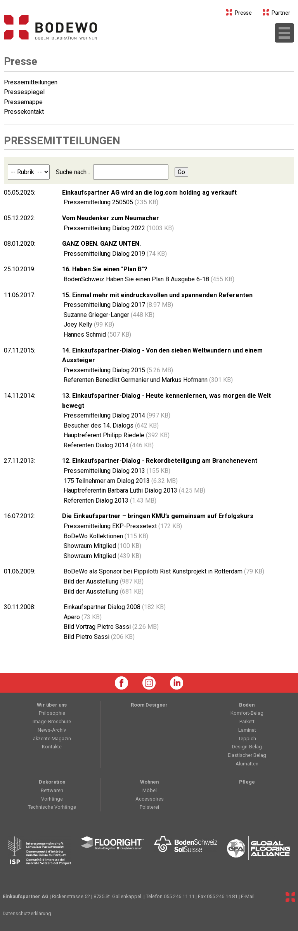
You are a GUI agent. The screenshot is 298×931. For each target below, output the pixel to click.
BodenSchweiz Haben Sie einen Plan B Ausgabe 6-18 (148, 279)
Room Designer (149, 705)
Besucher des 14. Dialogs (110, 425)
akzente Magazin (52, 738)
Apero (82, 617)
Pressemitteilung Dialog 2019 (114, 253)
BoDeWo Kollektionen (105, 536)
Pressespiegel (24, 92)
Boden (247, 705)
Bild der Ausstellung (103, 581)
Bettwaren (52, 790)
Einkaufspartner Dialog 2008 (114, 607)
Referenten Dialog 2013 (109, 500)
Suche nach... (115, 172)
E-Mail (248, 896)
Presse (239, 13)
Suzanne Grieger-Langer (108, 314)
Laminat (247, 730)
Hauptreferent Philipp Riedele (116, 435)
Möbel (149, 790)
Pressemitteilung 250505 (110, 202)
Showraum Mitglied (101, 545)
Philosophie (52, 713)
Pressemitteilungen (30, 82)
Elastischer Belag (247, 755)
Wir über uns (52, 705)
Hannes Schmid (96, 334)
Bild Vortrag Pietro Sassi (110, 626)
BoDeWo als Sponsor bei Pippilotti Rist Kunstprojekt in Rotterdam (163, 571)
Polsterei (149, 807)
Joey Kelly (88, 324)
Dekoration (52, 782)
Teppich (247, 738)
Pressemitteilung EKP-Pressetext (122, 526)
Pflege (247, 782)
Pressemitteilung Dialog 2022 (118, 228)
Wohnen (149, 782)
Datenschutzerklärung (27, 913)
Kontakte (52, 747)
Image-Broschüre (52, 721)
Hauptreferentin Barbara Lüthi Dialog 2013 (133, 490)
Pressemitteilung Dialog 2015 (117, 370)
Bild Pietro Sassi (98, 636)
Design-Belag (247, 747)
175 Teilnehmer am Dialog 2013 (120, 480)
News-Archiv (52, 730)
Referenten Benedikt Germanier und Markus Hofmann (147, 379)
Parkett (247, 721)
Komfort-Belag (246, 713)
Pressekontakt (24, 111)
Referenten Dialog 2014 (108, 445)
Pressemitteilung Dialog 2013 (116, 470)
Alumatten (247, 764)
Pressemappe (23, 102)
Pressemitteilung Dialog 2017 (117, 304)
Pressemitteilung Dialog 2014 (116, 415)
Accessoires (149, 799)
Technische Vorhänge (52, 807)
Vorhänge (52, 799)
